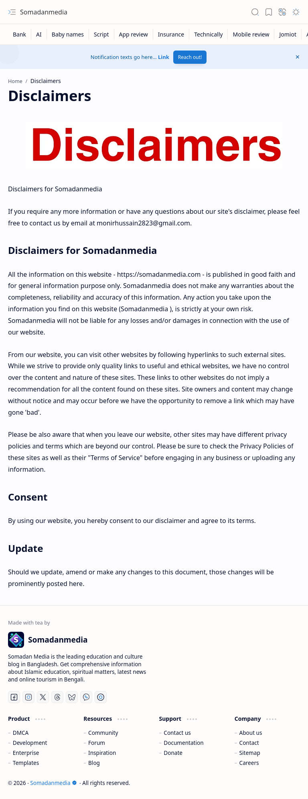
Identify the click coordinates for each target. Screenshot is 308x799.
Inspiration (102, 752)
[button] (12, 12)
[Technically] (208, 34)
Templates (26, 763)
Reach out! (190, 57)
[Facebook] (14, 697)
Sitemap (249, 752)
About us (250, 732)
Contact (249, 742)
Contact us (177, 732)
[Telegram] (101, 697)
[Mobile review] (251, 34)
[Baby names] (68, 34)
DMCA (21, 732)
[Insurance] (171, 34)
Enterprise (26, 752)
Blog (94, 763)
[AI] (39, 34)
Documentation (183, 742)
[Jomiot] (288, 34)
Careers (249, 763)
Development (30, 742)
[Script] (101, 34)
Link (163, 57)
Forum (96, 742)
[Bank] (19, 34)
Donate (173, 752)
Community (103, 732)
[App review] (133, 34)
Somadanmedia (43, 12)
